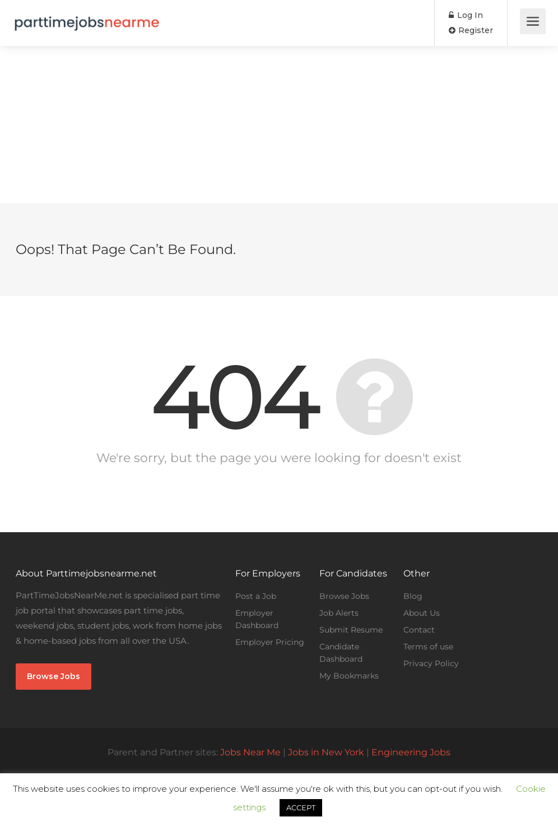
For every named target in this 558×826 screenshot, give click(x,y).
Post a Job (255, 596)
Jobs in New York (326, 752)
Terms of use (428, 647)
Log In (466, 15)
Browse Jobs (53, 676)
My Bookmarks (349, 676)
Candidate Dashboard (340, 653)
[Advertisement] (279, 124)
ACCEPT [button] (300, 807)
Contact (419, 630)
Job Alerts (339, 613)
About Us (421, 613)
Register (471, 30)
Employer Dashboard (256, 619)
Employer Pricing (269, 642)
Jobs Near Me (250, 752)
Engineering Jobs (410, 752)
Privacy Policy (431, 663)
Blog (412, 596)
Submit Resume (351, 630)
